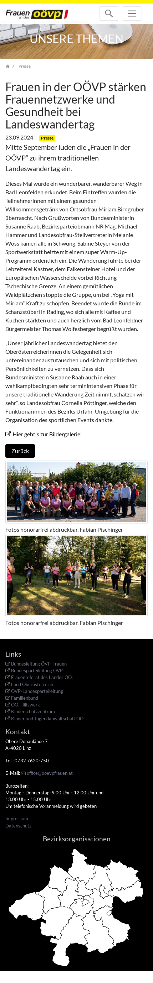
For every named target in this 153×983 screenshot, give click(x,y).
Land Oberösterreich (32, 684)
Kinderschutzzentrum (33, 711)
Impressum (16, 818)
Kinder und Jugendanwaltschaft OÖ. (48, 718)
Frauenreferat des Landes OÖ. (42, 677)
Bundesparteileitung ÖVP (37, 670)
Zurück (20, 450)
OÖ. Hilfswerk (25, 705)
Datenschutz (18, 826)
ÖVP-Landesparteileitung (37, 691)
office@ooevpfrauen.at (50, 773)
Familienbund (24, 698)
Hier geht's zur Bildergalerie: (47, 434)
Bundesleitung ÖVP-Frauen (39, 664)
